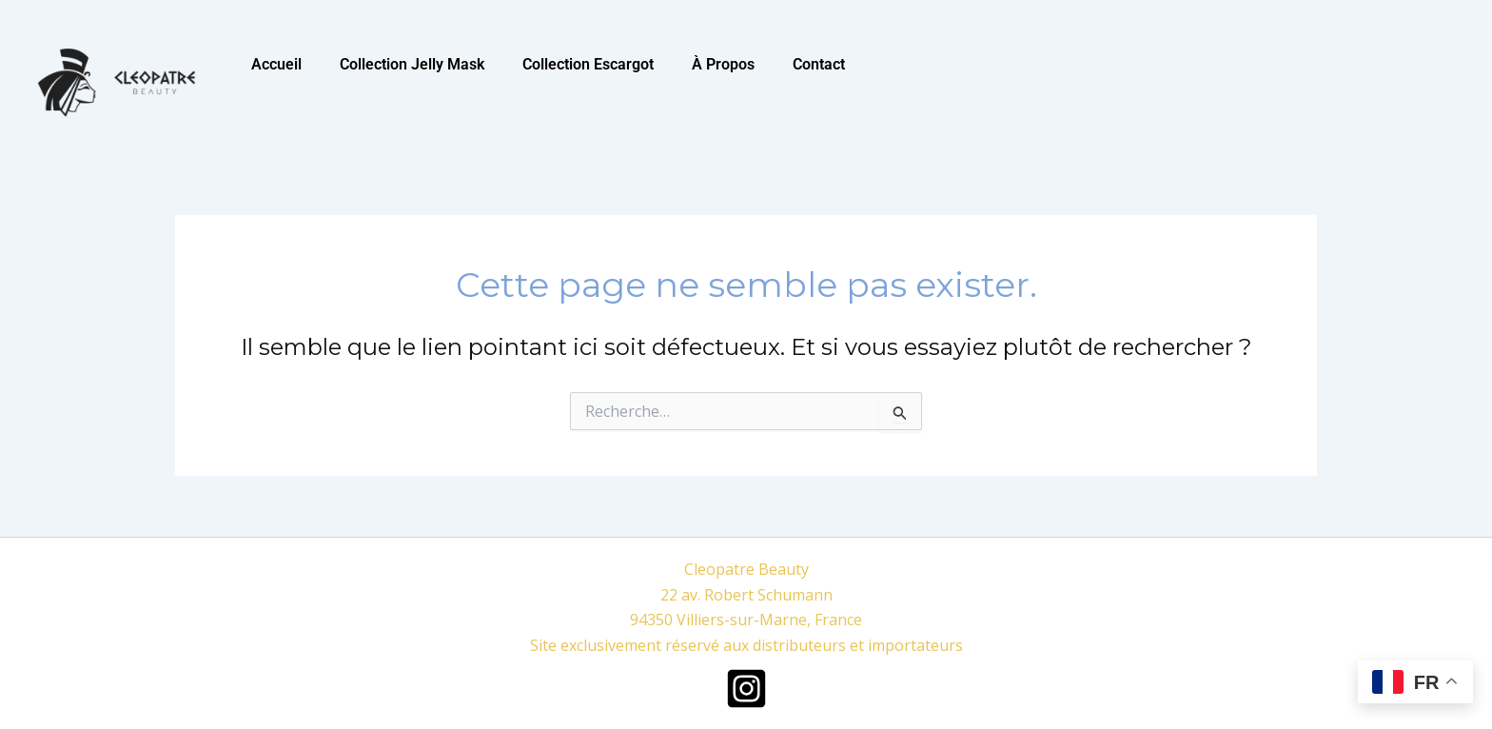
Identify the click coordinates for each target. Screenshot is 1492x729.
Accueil (276, 64)
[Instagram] (746, 688)
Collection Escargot (588, 64)
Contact (819, 64)
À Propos (723, 64)
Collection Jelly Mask (412, 64)
